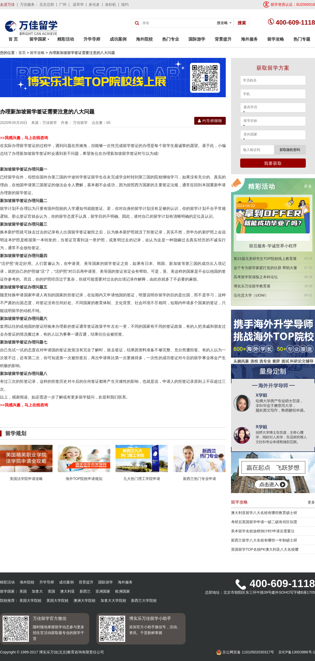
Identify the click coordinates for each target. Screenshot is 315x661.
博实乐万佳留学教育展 (252, 286)
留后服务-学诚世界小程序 (273, 246)
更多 (308, 186)
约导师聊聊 (210, 121)
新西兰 (85, 591)
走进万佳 (7, 4)
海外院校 (144, 39)
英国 (51, 591)
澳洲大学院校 (85, 600)
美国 (23, 591)
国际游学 (196, 39)
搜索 (242, 23)
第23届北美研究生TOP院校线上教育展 (265, 258)
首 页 (13, 39)
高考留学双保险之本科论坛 (256, 277)
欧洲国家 (122, 591)
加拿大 (37, 591)
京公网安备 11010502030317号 (245, 652)
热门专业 (170, 39)
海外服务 (249, 39)
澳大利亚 (67, 591)
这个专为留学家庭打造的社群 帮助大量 (265, 268)
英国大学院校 (57, 600)
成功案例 (118, 39)
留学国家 (39, 39)
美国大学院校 (30, 600)
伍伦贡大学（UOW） (251, 295)
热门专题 (301, 39)
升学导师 (91, 39)
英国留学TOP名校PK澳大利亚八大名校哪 (264, 549)
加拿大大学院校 (113, 600)
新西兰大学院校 (144, 600)
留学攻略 (275, 39)
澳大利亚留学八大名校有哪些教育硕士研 (264, 513)
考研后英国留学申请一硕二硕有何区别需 (264, 522)
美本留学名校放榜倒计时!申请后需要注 (263, 531)
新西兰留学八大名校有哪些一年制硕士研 (264, 540)
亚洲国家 (103, 591)
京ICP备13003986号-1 (296, 652)
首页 (22, 53)
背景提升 (223, 39)
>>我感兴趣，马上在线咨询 (24, 137)
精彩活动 (65, 39)
